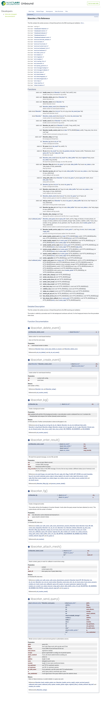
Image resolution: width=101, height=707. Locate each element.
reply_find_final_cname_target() (38, 478)
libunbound (30, 14)
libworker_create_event (49, 116)
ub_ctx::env (54, 528)
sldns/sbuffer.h (39, 83)
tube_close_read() (47, 429)
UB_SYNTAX (83, 534)
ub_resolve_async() (42, 432)
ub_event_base (76, 111)
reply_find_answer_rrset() (80, 476)
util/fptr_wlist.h (39, 53)
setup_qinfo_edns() (34, 534)
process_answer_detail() (58, 483)
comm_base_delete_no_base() (53, 349)
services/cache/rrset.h (41, 46)
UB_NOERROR (76, 429)
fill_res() (56, 474)
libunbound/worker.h (40, 35)
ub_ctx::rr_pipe (77, 427)
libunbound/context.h (40, 31)
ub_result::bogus (40, 474)
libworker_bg (46, 141)
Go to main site (93, 3)
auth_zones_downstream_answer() (59, 526)
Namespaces (49, 11)
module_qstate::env (50, 682)
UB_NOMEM (86, 429)
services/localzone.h (40, 44)
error (82, 229)
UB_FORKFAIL (67, 429)
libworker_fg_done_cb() (83, 528)
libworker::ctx (39, 389)
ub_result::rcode (68, 476)
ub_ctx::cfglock (56, 425)
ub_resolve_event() (42, 392)
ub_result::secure (33, 480)
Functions (96, 16)
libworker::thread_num (87, 427)
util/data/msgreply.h (40, 76)
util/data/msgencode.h (40, 79)
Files (66, 11)
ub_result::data (49, 474)
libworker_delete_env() (71, 349)
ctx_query (60, 164)
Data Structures (59, 11)
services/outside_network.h (42, 40)
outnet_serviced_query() (82, 682)
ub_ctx (58, 111)
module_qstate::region (62, 684)
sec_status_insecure (81, 532)
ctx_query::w (50, 536)
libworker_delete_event (49, 106)
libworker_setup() (51, 389)
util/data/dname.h (39, 74)
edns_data (46, 180)
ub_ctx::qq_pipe (67, 427)
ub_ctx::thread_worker (35, 429)
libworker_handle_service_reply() (65, 682)
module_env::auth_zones (42, 526)
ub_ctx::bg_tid (48, 425)
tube (65, 130)
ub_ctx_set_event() (54, 352)
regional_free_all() (58, 532)
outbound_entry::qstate (48, 684)
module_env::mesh (81, 530)
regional (84, 157)
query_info (46, 153)
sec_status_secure (63, 478)
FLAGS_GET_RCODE (75, 474)
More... (83, 23)
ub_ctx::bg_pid (39, 425)
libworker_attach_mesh (49, 196)
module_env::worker (34, 686)
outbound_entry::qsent (35, 684)
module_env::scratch (69, 532)
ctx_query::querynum (70, 584)
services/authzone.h (40, 50)
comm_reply (91, 229)
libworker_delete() (71, 528)
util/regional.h (39, 57)
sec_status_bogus (52, 478)
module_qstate (87, 223)
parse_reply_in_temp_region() (54, 476)
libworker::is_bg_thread (35, 427)
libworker (57, 92)
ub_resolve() (40, 539)
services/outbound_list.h (41, 48)
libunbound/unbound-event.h (42, 37)
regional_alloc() (73, 684)
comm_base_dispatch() (35, 528)
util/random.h (38, 59)
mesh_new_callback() (35, 532)
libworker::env (62, 528)
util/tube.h (37, 81)
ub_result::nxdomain (40, 476)
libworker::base (39, 349)
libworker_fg (46, 184)
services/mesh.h (39, 42)
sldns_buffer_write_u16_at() (48, 534)
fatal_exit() (83, 425)
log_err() (31, 476)
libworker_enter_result (49, 157)
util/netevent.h (39, 63)
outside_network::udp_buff (36, 536)
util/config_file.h (39, 61)
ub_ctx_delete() (41, 352)
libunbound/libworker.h (41, 29)
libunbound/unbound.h (40, 33)
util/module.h (38, 55)
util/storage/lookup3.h (41, 68)
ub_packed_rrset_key (69, 151)
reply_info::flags (64, 474)
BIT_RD (91, 526)
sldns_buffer (71, 157)
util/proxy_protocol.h (40, 66)
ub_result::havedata (86, 474)
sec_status (46, 159)
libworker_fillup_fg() (42, 483)
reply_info (58, 153)
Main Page (31, 11)
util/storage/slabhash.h (41, 70)
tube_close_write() (57, 429)
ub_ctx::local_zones (56, 530)
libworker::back (74, 526)
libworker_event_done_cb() (64, 582)
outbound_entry (36, 219)
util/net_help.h (39, 72)
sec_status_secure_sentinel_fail (78, 478)
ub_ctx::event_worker (50, 582)
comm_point (68, 229)
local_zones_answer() (69, 530)
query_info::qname (46, 532)
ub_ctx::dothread (74, 425)
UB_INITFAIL (60, 534)
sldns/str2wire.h (39, 85)
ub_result (55, 146)
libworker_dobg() (47, 427)
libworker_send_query (49, 219)
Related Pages (40, 11)
